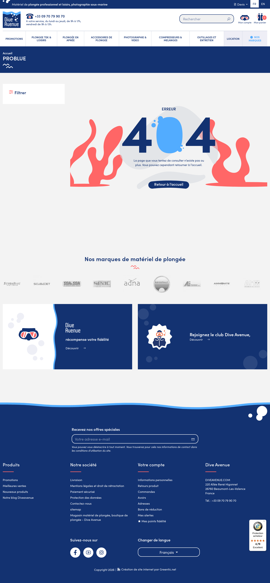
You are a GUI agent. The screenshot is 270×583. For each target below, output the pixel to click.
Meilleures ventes (14, 486)
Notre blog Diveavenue (18, 497)
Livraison (76, 480)
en (262, 4)
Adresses (144, 503)
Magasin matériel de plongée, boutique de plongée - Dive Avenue (99, 517)
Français (167, 552)
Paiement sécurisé (82, 492)
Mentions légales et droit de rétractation (97, 486)
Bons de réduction (150, 509)
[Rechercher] (206, 18)
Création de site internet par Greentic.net (148, 569)
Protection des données (85, 497)
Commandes (146, 492)
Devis (238, 4)
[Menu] (264, 522)
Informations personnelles (155, 480)
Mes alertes (145, 515)
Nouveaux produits (15, 492)
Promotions (10, 480)
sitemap (75, 509)
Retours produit (148, 486)
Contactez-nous (81, 503)
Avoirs (142, 497)
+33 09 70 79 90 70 (50, 15)
